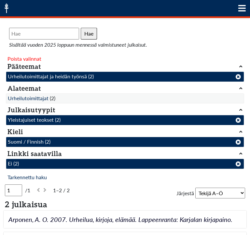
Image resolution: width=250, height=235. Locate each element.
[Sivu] (13, 190)
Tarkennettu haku (27, 177)
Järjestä (185, 193)
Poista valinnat (24, 58)
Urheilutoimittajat (28, 98)
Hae (88, 33)
